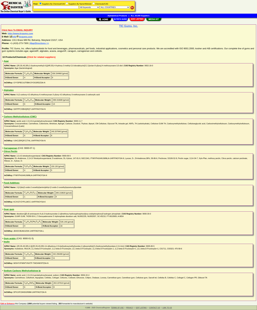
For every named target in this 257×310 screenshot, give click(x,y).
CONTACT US (154, 308)
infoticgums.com (21, 36)
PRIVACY (129, 308)
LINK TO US (167, 308)
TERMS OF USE (117, 308)
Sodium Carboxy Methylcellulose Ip (22, 270)
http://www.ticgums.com (20, 33)
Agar (6, 61)
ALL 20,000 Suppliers (140, 16)
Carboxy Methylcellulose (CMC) (20, 116)
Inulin (7, 241)
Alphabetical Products (117, 16)
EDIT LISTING (141, 308)
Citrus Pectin (10, 151)
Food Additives (11, 183)
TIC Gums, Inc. (128, 26)
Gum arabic (10, 238)
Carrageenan (10, 148)
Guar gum (9, 209)
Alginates (9, 90)
